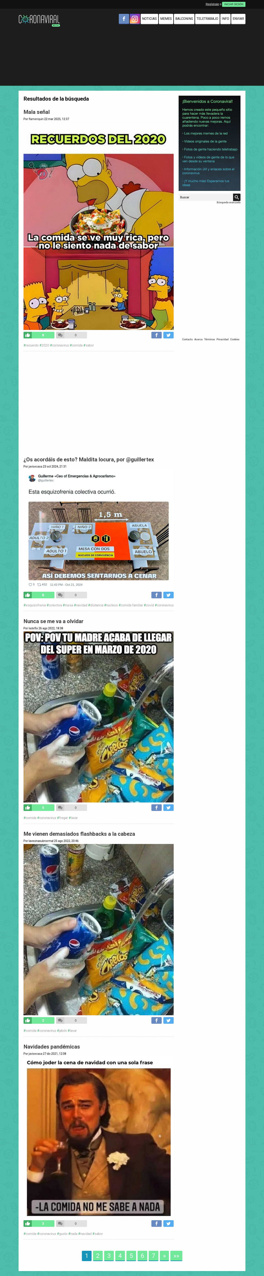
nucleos (112, 605)
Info (225, 19)
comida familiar (132, 605)
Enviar (238, 19)
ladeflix (33, 628)
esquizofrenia (36, 605)
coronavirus (60, 345)
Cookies (234, 339)
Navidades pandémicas (52, 1047)
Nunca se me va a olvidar (54, 621)
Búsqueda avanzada (228, 202)
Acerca (198, 339)
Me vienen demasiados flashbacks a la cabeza (79, 834)
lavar (74, 818)
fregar (63, 818)
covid (150, 605)
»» (176, 1255)
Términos (209, 339)
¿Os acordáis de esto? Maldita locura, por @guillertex (89, 459)
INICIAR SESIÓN (233, 4)
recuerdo (32, 345)
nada (74, 1234)
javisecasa (35, 466)
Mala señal (37, 112)
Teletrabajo (207, 19)
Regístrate (212, 4)
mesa (69, 605)
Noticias (149, 19)
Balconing (184, 19)
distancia (96, 605)
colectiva (55, 605)
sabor (90, 345)
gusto (63, 1234)
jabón (63, 1031)
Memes (166, 19)
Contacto (187, 339)
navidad (81, 605)
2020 (45, 345)
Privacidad (223, 339)
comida (77, 345)
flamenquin (36, 119)
